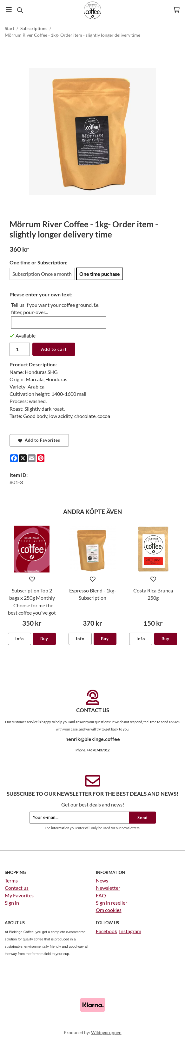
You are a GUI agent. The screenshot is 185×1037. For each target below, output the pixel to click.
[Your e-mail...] (79, 818)
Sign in (12, 903)
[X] (22, 458)
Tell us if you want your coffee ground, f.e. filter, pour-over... (55, 308)
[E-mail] (31, 458)
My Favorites (19, 895)
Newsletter (108, 888)
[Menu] (8, 9)
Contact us (17, 888)
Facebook (106, 931)
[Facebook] (14, 458)
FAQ (101, 895)
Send (142, 817)
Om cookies (109, 910)
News (102, 880)
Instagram (130, 931)
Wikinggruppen (106, 1032)
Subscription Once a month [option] (42, 274)
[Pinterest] (40, 458)
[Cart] (176, 9)
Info (19, 638)
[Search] (19, 10)
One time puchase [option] (99, 274)
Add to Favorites (39, 440)
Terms (11, 880)
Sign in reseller (111, 903)
